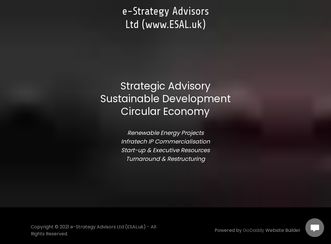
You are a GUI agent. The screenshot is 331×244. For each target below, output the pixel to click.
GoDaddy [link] (253, 230)
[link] (165, 26)
